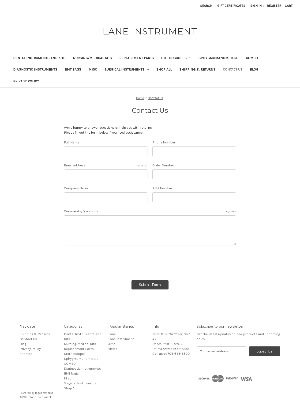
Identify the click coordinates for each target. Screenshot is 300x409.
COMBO (252, 58)
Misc (93, 69)
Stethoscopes (176, 58)
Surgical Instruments (127, 69)
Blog (254, 69)
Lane (112, 334)
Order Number (163, 165)
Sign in (256, 6)
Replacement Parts (136, 58)
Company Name (76, 188)
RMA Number (162, 188)
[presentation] (99, 261)
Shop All (164, 69)
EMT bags (73, 69)
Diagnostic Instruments (35, 69)
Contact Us (232, 69)
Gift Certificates (231, 6)
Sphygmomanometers (218, 58)
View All (113, 349)
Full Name (71, 142)
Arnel (112, 344)
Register (274, 6)
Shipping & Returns (197, 69)
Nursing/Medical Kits (92, 58)
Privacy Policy (26, 81)
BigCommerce (44, 392)
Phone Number (163, 142)
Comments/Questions (150, 211)
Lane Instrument (121, 339)
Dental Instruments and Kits (39, 58)
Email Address (106, 165)
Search (206, 6)
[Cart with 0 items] (288, 5)
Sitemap (26, 354)
